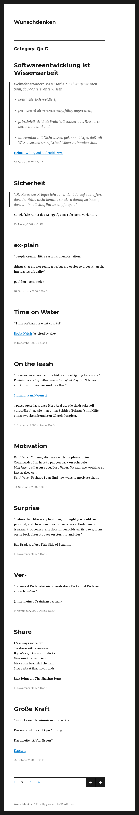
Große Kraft (32, 708)
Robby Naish (23, 333)
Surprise (27, 507)
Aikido (43, 425)
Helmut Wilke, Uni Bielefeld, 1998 (38, 153)
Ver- (20, 574)
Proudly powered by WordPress (54, 804)
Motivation (30, 446)
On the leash (33, 363)
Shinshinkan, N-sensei (30, 395)
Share (23, 631)
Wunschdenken (35, 22)
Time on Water (36, 312)
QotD (40, 162)
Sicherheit (29, 183)
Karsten (20, 750)
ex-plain (26, 245)
